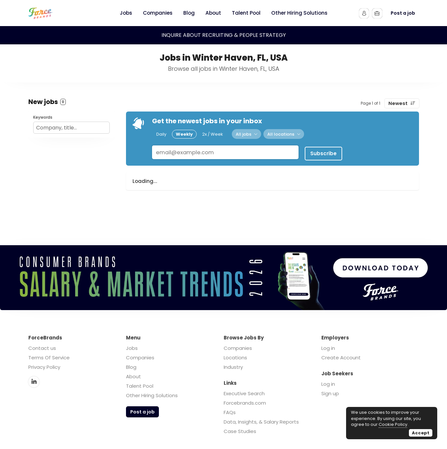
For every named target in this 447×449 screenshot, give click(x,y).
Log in (328, 348)
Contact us (42, 348)
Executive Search (244, 393)
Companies (140, 357)
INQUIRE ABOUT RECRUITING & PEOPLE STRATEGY (223, 35)
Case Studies (240, 431)
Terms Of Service (49, 357)
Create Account (341, 357)
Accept (420, 433)
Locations (235, 357)
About (133, 376)
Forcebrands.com (245, 402)
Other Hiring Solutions (152, 395)
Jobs (132, 348)
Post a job (403, 13)
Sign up (330, 393)
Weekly (184, 134)
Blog (131, 367)
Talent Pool (139, 385)
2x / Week (212, 134)
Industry (233, 367)
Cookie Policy (393, 424)
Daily (161, 134)
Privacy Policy (44, 367)
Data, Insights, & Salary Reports (261, 421)
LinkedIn (33, 381)
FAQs (230, 412)
